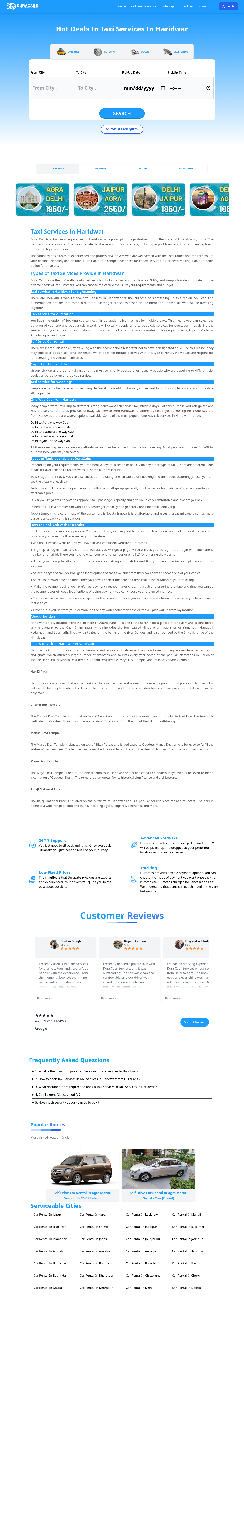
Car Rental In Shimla (94, 1227)
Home (122, 6)
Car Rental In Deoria (186, 1288)
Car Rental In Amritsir (95, 1251)
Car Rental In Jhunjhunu (143, 1239)
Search (122, 113)
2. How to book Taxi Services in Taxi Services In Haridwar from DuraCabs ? (87, 1079)
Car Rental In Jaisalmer (188, 1227)
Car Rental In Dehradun (96, 1288)
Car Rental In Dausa (48, 1288)
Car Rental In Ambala (49, 1251)
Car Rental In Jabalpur (141, 1227)
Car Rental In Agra (93, 1214)
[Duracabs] (22, 6)
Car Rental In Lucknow (142, 1214)
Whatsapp (169, 6)
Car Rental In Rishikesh (50, 1227)
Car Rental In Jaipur (47, 1214)
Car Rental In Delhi (139, 1288)
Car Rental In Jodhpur (187, 1239)
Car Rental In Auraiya (141, 1251)
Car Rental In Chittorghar (144, 1275)
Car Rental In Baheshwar (51, 1263)
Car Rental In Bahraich (96, 1263)
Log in (228, 6)
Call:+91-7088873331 (144, 6)
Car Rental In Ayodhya (188, 1251)
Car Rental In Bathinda (50, 1275)
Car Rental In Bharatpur (97, 1275)
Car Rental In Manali (186, 1214)
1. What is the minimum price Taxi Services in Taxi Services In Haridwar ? (86, 1071)
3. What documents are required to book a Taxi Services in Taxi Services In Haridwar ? (96, 1087)
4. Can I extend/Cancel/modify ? (57, 1094)
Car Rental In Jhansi (94, 1239)
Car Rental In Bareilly (141, 1263)
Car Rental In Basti (185, 1263)
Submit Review (194, 1022)
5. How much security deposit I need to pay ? (67, 1102)
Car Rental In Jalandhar (50, 1239)
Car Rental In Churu (186, 1275)
